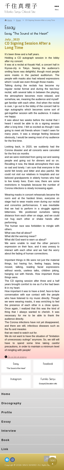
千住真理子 (21, 6)
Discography (11, 403)
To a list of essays (15, 356)
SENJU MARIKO (29, 465)
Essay (6, 421)
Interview (8, 430)
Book (5, 440)
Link (4, 449)
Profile (6, 412)
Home (5, 394)
